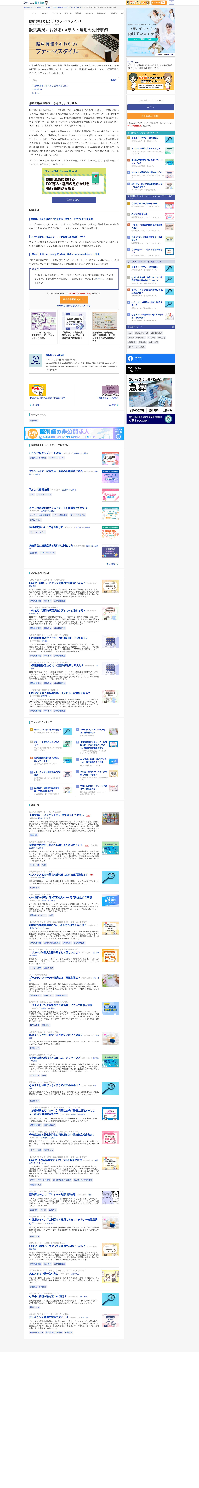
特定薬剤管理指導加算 (83, 1180)
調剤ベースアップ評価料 (40, 1180)
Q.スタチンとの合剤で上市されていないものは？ (56, 1035)
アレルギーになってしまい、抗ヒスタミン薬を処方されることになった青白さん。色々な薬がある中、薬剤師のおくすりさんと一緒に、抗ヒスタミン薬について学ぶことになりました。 (64, 1280)
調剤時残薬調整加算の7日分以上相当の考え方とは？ (58, 925)
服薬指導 (114, 13)
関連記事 (38, 89)
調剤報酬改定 (35, 601)
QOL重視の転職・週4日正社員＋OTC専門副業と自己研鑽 (60, 897)
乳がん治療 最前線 (39, 489)
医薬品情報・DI (36, 1332)
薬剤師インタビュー (38, 915)
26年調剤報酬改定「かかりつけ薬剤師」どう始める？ (58, 638)
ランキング (44, 13)
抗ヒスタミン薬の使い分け (44, 1273)
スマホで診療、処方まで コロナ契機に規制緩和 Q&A (58, 237)
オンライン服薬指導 (136, 347)
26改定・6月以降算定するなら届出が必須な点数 (56, 1160)
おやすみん (75, 1274)
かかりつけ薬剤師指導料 (40, 515)
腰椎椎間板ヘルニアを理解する (46, 527)
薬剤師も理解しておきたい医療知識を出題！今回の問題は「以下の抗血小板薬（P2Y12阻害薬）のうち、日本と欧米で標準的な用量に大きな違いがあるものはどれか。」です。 (64, 1094)
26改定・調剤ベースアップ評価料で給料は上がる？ (57, 583)
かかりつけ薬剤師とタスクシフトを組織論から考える (58, 508)
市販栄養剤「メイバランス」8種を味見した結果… (57, 815)
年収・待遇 (34, 865)
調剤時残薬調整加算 (52, 943)
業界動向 (33, 421)
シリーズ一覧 (56, 13)
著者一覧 (68, 13)
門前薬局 (151, 338)
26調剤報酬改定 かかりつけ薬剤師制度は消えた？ (56, 665)
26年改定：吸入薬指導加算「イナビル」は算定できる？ (59, 693)
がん (32, 494)
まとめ (37, 93)
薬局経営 (67, 943)
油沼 (89, 1195)
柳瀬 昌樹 (50, 1224)
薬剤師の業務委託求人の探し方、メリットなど (55, 1057)
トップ (33, 13)
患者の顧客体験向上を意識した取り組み (51, 86)
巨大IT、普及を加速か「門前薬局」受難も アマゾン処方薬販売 (62, 219)
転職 (44, 865)
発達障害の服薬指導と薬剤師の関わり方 (51, 545)
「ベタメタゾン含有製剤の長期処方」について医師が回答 (60, 1005)
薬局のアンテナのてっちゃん (40, 928)
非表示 (113, 80)
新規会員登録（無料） (74, 299)
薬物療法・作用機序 (38, 458)
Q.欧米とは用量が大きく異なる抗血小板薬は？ (55, 1085)
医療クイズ (89, 13)
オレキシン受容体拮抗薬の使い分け (49, 1317)
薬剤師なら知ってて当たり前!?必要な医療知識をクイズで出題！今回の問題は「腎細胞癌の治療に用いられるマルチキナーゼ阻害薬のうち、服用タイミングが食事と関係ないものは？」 (64, 1229)
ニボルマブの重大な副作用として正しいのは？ (55, 952)
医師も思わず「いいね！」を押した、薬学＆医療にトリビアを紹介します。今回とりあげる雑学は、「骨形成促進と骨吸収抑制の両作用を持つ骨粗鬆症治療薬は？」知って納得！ (64, 1143)
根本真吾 (44, 641)
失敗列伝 (52, 1210)
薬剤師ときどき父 (44, 818)
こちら (99, 279)
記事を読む (74, 199)
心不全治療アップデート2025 (45, 453)
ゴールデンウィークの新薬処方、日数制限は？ (55, 977)
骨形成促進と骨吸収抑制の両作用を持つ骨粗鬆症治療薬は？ (62, 1134)
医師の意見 (34, 1025)
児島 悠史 (42, 878)
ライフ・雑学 (35, 968)
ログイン (171, 2)
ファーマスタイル (56, 458)
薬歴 (122, 13)
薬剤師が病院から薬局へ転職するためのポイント (56, 845)
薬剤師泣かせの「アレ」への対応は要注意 (52, 1194)
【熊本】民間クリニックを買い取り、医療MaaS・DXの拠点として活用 (65, 254)
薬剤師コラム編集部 (81, 453)
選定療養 (78, 13)
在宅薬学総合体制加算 (62, 1180)
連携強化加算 (35, 1185)
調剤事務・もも (34, 613)
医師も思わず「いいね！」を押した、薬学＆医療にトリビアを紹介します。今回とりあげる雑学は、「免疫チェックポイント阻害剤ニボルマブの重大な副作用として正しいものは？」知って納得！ (64, 961)
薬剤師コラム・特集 (43, 7)
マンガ (43, 1210)
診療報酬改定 (101, 13)
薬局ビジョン (35, 520)
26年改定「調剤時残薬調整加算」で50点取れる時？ (57, 610)
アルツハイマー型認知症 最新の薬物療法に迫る (56, 471)
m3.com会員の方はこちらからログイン (74, 306)
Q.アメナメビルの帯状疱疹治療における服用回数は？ (58, 874)
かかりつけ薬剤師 (60, 515)
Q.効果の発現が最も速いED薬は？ (48, 1296)
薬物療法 (45, 1025)
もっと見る (113, 564)
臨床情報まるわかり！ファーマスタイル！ (68, 7)
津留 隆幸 (32, 586)
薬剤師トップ (28, 7)
